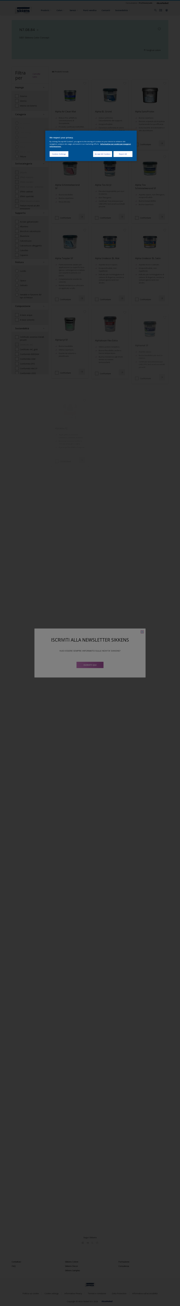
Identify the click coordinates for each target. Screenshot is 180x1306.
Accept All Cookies (102, 154)
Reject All (123, 154)
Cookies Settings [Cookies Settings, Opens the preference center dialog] (59, 154)
